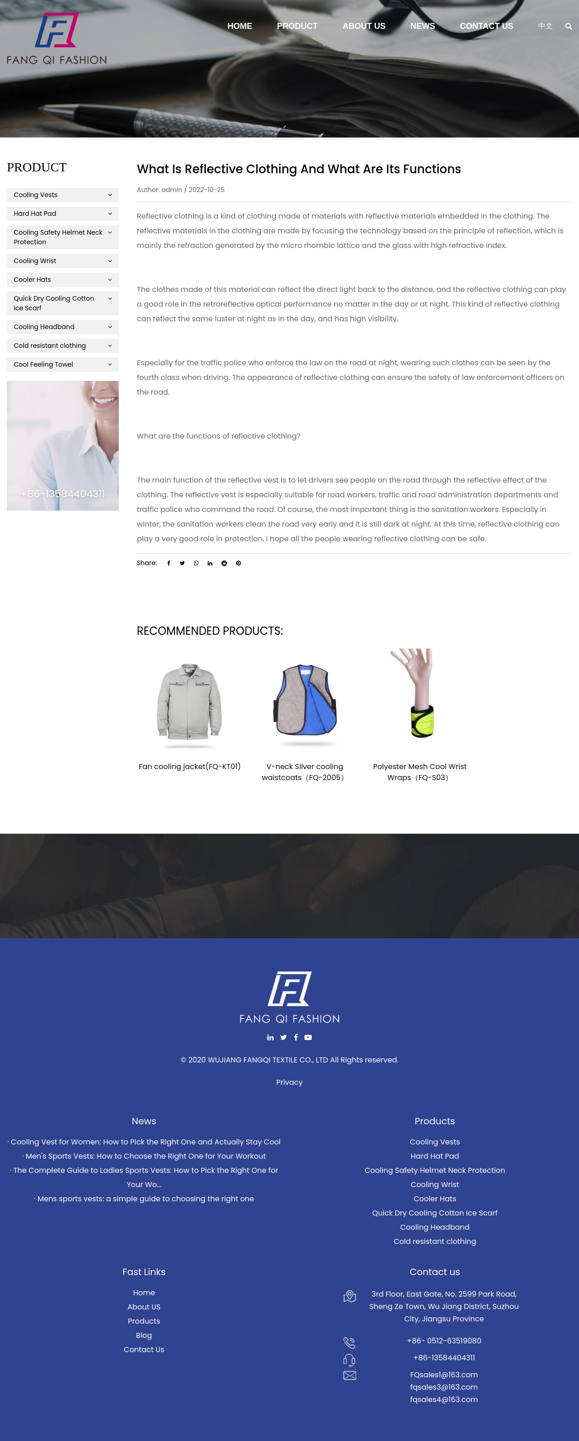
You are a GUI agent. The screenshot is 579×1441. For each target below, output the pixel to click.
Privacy (289, 1082)
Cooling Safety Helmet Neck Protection (63, 237)
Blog (144, 1335)
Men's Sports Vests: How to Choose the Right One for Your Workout (146, 1156)
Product (297, 26)
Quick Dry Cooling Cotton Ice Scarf (63, 303)
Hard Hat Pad (63, 213)
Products (144, 1321)
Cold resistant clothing (63, 345)
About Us (364, 26)
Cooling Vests (63, 194)
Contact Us (486, 26)
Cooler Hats (63, 279)
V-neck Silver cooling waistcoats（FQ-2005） (305, 772)
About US (143, 1307)
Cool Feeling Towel (63, 364)
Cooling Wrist (63, 260)
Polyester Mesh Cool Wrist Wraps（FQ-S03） (420, 772)
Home (239, 26)
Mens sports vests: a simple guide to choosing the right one (146, 1199)
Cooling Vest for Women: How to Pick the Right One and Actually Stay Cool (146, 1142)
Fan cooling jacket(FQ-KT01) (190, 766)
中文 (545, 26)
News (422, 26)
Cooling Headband (63, 326)
